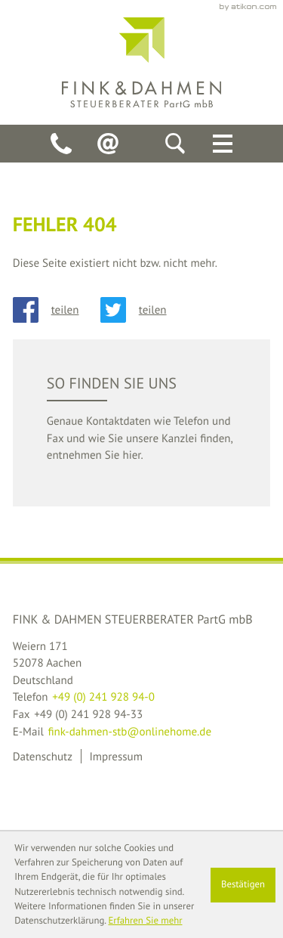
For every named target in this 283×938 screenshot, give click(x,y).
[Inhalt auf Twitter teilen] (144, 310)
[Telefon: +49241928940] (61, 143)
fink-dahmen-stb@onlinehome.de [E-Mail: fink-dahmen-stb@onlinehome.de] (129, 731)
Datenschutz (42, 756)
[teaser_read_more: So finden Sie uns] (142, 422)
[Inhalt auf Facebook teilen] (56, 310)
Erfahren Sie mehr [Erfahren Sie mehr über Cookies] (145, 921)
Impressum (115, 756)
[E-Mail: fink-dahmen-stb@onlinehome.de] (107, 143)
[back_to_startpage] (141, 62)
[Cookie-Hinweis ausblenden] (243, 885)
